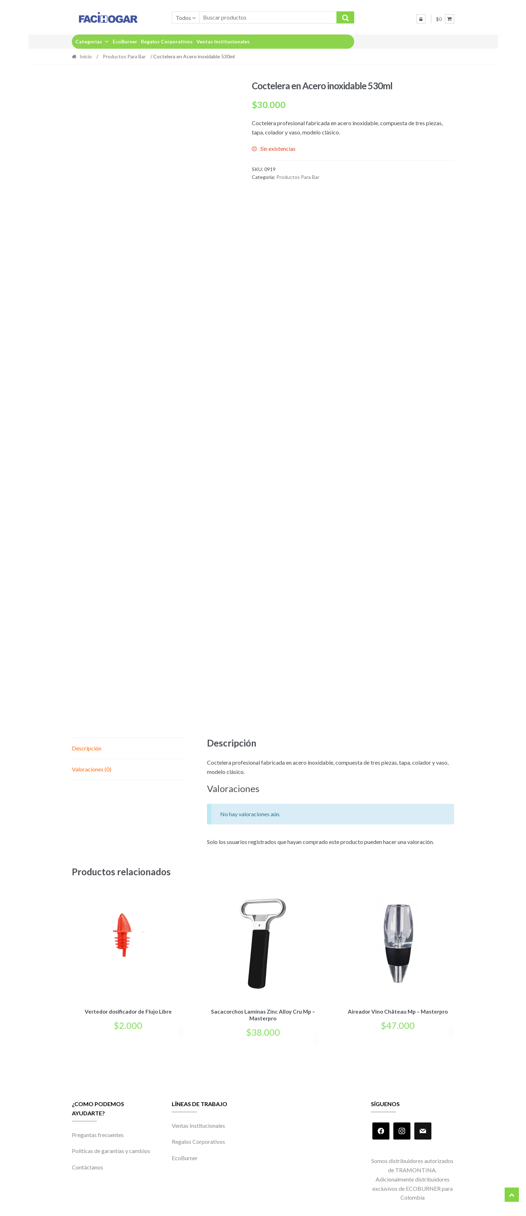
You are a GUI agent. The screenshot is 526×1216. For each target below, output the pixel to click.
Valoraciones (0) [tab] (91, 769)
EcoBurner (125, 41)
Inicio (86, 56)
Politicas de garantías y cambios (111, 1149)
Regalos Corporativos (167, 41)
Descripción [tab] (86, 748)
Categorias (92, 41)
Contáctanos (87, 1165)
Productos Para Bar (124, 56)
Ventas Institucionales (223, 41)
